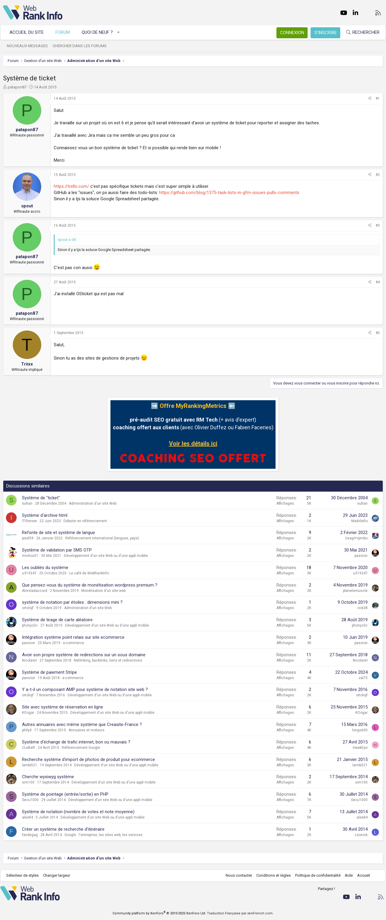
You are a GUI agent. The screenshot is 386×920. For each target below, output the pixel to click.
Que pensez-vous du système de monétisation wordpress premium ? (89, 585)
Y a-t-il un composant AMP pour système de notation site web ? (85, 689)
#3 (378, 225)
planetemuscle (355, 591)
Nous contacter (236, 875)
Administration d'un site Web (92, 503)
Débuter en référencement (85, 521)
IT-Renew (29, 521)
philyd (26, 730)
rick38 (362, 608)
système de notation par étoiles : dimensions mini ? (72, 602)
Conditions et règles (271, 875)
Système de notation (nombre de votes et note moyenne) (78, 811)
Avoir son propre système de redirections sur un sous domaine (83, 654)
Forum (65, 32)
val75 (363, 678)
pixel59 (28, 538)
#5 (378, 333)
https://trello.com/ (71, 186)
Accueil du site (29, 32)
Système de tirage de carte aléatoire (57, 619)
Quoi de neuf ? (100, 32)
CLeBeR (28, 748)
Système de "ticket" (41, 497)
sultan (27, 503)
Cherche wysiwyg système (48, 776)
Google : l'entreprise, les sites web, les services (103, 835)
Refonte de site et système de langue (58, 532)
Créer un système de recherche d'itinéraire (63, 829)
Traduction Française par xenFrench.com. (240, 913)
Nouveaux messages (30, 46)
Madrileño (359, 521)
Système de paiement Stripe (49, 672)
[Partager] (370, 98)
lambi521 (29, 765)
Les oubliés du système (45, 567)
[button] (121, 32)
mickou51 (30, 556)
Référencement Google (81, 748)
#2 (378, 175)
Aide (346, 875)
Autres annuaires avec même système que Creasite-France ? (82, 724)
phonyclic (30, 625)
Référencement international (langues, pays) (102, 538)
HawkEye (360, 748)
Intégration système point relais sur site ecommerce (73, 637)
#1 (378, 98)
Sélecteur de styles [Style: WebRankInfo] (25, 875)
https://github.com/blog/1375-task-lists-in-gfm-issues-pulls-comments (229, 192)
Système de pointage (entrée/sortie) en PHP (65, 794)
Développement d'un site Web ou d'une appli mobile (106, 556)
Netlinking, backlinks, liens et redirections (108, 660)
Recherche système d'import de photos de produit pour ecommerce (88, 759)
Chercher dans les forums (82, 46)
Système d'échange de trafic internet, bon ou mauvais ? (76, 742)
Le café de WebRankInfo (89, 573)
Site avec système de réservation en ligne (62, 707)
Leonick (361, 835)
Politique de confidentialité (315, 875)
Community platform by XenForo (159, 913)
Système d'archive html (44, 515)
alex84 (27, 817)
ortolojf (28, 608)
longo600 (360, 730)
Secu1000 (30, 800)
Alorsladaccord (34, 591)
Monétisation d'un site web (103, 591)
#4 (378, 282)
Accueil (361, 875)
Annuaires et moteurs (87, 730)
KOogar (28, 713)
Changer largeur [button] (59, 875)
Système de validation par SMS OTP (57, 550)
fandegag (30, 835)
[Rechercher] (360, 32)
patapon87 (17, 87)
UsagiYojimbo (356, 538)
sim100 (28, 782)
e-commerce (73, 643)
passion (361, 556)
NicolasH (29, 660)
